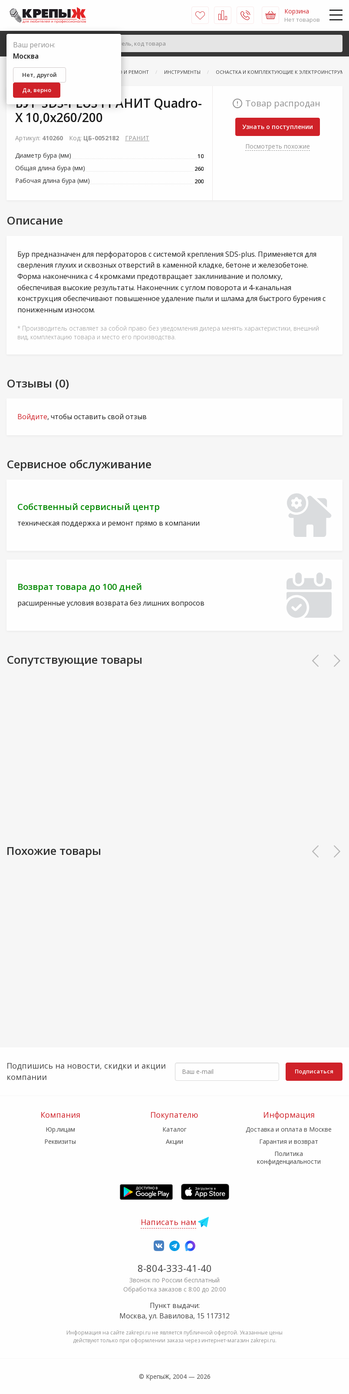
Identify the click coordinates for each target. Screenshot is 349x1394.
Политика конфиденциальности (289, 1157)
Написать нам (168, 1222)
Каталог (174, 1129)
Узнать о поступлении (277, 127)
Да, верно (36, 90)
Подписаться (314, 1071)
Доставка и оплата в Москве (289, 1129)
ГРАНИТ (137, 138)
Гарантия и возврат (288, 1141)
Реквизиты (60, 1141)
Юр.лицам (60, 1129)
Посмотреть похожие (277, 146)
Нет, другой (39, 75)
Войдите (32, 416)
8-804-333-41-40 (175, 1268)
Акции (174, 1141)
